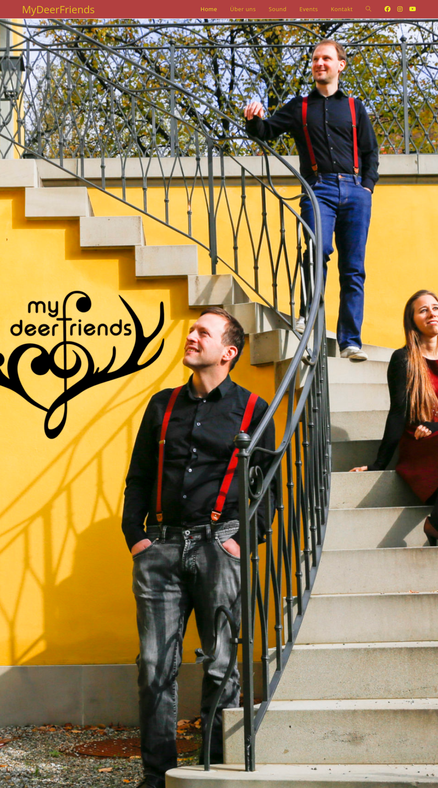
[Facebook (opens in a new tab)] (387, 9)
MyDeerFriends (58, 9)
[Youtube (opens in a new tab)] (413, 9)
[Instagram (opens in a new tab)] (400, 9)
